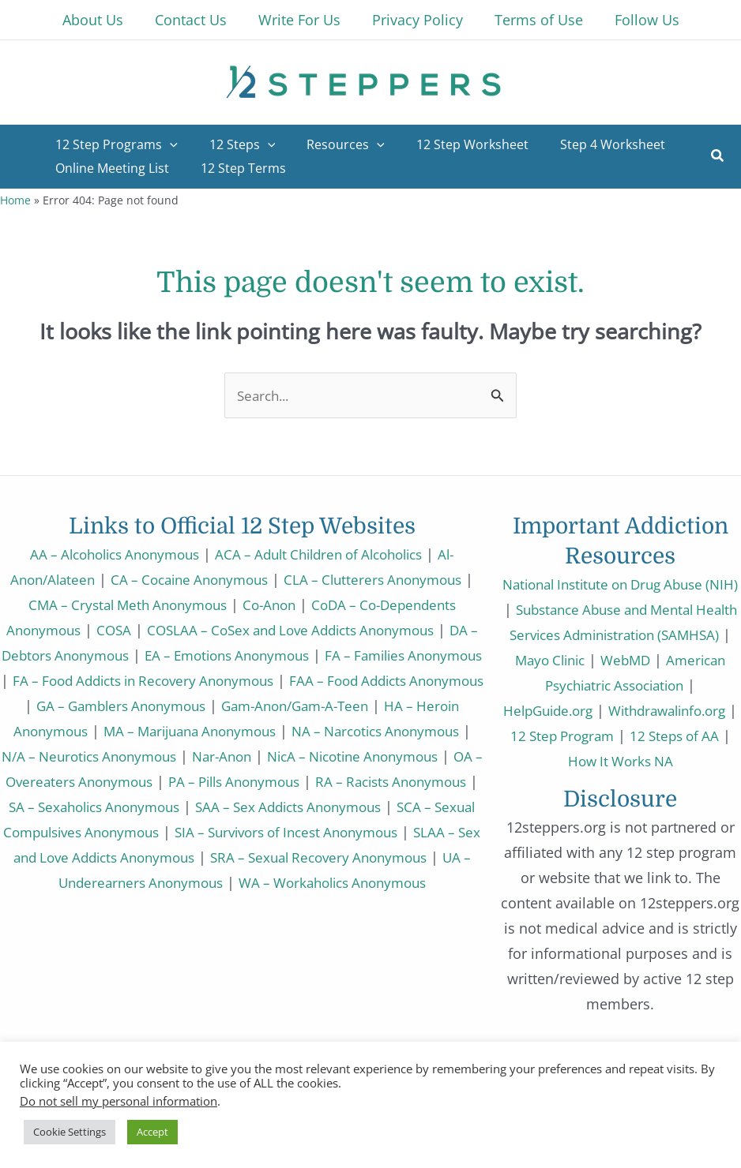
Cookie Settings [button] (69, 1132)
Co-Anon (276, 604)
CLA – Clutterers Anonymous (387, 579)
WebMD (700, 659)
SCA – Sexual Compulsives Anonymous (349, 831)
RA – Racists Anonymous (183, 806)
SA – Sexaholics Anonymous (373, 806)
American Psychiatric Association (614, 685)
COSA (121, 629)
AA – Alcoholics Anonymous (105, 554)
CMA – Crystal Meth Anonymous (126, 604)
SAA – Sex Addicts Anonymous (105, 831)
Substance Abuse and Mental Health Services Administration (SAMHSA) (621, 634)
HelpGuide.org (614, 710)
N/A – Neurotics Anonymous (260, 756)
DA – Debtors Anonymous (94, 655)
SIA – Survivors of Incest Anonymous (146, 857)
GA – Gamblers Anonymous (245, 705)
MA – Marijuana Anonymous (332, 730)
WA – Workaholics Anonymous (289, 907)
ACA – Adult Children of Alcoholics (325, 554)
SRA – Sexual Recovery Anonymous (219, 882)
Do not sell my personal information (118, 1101)
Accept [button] (152, 1132)
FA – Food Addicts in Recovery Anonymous (245, 680)
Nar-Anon (402, 756)
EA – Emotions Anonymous (284, 655)
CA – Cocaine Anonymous (192, 579)
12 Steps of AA (628, 760)
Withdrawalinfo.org (588, 735)
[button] (718, 157)
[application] (167, 144)
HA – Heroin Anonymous (141, 730)
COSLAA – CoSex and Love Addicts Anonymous (310, 629)
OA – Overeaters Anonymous (287, 781)
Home (15, 200)
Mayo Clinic (619, 659)
